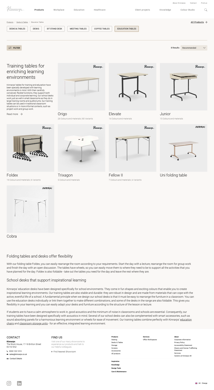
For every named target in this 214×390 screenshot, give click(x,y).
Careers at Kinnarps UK (183, 356)
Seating (114, 340)
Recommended (194, 48)
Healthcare (99, 10)
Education (79, 10)
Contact (193, 3)
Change (204, 383)
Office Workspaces (150, 340)
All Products (197, 22)
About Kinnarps (179, 3)
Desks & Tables (22, 22)
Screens (114, 348)
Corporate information (182, 340)
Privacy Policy (179, 342)
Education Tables (126, 29)
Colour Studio (188, 10)
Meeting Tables (78, 29)
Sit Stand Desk (54, 29)
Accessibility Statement (183, 345)
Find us (204, 3)
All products (115, 354)
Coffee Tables (102, 29)
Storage (114, 345)
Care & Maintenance (118, 372)
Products (39, 10)
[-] (81, 92)
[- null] (132, 153)
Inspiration (115, 361)
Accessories (116, 351)
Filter (14, 48)
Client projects (142, 10)
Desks (36, 29)
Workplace (59, 10)
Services (177, 353)
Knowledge (165, 10)
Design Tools (116, 368)
